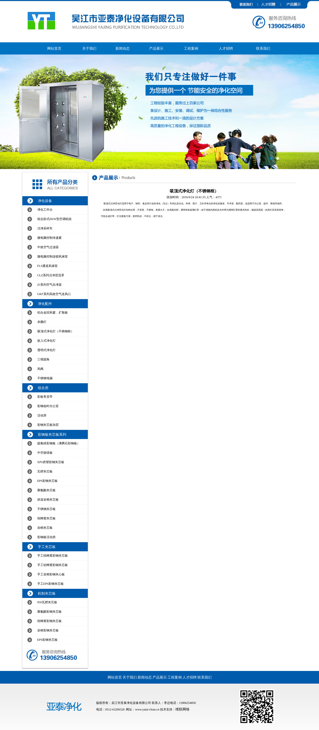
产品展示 (156, 48)
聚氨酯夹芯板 (46, 490)
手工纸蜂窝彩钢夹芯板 (52, 555)
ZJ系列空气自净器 (49, 284)
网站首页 (54, 48)
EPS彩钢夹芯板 (47, 481)
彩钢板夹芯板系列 (52, 434)
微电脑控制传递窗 (49, 238)
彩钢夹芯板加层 (48, 425)
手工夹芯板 (47, 547)
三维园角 (43, 359)
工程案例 (191, 48)
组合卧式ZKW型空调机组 (54, 219)
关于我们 (89, 48)
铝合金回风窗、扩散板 (52, 312)
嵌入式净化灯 (46, 340)
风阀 (40, 369)
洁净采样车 (45, 228)
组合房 (43, 388)
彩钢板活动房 (46, 537)
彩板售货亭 (45, 396)
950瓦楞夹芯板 (47, 602)
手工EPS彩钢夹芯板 (50, 584)
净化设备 (45, 201)
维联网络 (182, 709)
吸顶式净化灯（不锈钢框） (55, 331)
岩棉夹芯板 (45, 528)
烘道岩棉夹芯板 (48, 499)
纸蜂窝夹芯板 (46, 518)
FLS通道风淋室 (47, 266)
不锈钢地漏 (45, 378)
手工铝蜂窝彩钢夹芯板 (52, 565)
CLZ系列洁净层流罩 (50, 275)
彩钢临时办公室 (48, 406)
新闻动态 (122, 48)
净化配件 (45, 304)
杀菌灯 (41, 322)
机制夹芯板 (47, 593)
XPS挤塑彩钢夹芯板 (50, 462)
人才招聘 (226, 48)
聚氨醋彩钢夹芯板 (49, 611)
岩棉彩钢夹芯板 (48, 630)
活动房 (41, 415)
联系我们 (263, 48)
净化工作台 (45, 209)
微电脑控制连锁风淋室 (52, 256)
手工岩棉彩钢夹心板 (51, 574)
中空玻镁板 (45, 452)
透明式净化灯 (46, 350)
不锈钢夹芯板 (46, 509)
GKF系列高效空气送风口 (54, 294)
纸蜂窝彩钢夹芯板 (49, 621)
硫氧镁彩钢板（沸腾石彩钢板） (58, 443)
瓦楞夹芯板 (45, 471)
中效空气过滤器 (48, 247)
